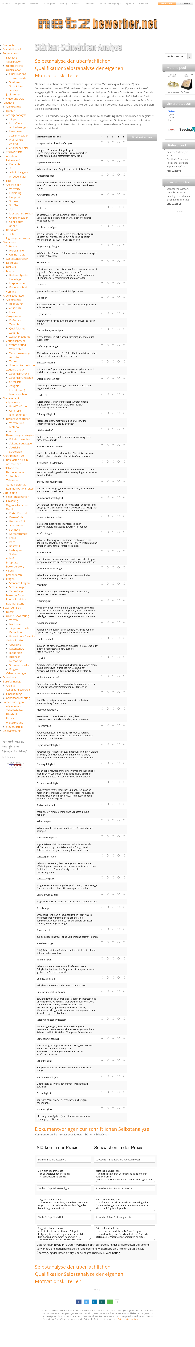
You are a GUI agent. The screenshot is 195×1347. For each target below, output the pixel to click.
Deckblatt (12, 230)
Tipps (12, 119)
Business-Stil (17, 521)
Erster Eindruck (18, 513)
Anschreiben (13, 185)
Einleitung (15, 193)
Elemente (14, 164)
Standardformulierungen (24, 365)
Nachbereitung (15, 603)
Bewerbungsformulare (23, 636)
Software (11, 246)
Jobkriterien (13, 94)
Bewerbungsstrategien (20, 435)
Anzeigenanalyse (16, 115)
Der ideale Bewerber (177, 159)
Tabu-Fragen (17, 591)
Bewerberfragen (16, 595)
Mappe (10, 271)
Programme (16, 250)
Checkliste (15, 382)
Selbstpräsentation (17, 497)
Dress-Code (16, 517)
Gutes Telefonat (16, 484)
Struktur (14, 168)
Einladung (12, 501)
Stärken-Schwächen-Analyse (16, 86)
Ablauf (10, 558)
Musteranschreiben (21, 213)
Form (12, 312)
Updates (6, 3)
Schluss (13, 201)
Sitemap (63, 3)
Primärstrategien (19, 439)
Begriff (10, 612)
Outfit (9, 509)
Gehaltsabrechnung (18, 698)
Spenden (130, 3)
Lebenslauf (13, 160)
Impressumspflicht (176, 166)
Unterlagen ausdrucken (179, 196)
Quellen (10, 111)
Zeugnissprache (15, 341)
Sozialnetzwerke (19, 665)
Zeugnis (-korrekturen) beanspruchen (18, 390)
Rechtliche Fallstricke (177, 162)
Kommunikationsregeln (20, 488)
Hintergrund (49, 3)
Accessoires (16, 525)
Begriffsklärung (18, 406)
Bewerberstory (15, 566)
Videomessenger (16, 673)
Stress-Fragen (17, 587)
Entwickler (34, 3)
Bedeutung (16, 304)
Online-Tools (17, 254)
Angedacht (20, 3)
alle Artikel (174, 171)
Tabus (13, 361)
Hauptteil (14, 197)
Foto (9, 181)
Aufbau (13, 431)
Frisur (12, 538)
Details (10, 718)
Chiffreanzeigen (18, 217)
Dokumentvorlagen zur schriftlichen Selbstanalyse (92, 1129)
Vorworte (15, 189)
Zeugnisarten (14, 316)
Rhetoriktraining (16, 599)
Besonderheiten (15, 472)
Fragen (10, 579)
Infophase (12, 562)
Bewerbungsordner (18, 419)
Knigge (13, 669)
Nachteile (15, 624)
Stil (11, 209)
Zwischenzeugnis (19, 336)
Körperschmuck (18, 534)
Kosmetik (14, 546)
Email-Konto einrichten (178, 199)
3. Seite (10, 234)
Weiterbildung (14, 722)
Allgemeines (13, 107)
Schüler (13, 205)
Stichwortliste (14, 152)
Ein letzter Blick (18, 287)
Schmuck (14, 529)
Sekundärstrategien (21, 443)
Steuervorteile (14, 727)
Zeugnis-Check (15, 369)
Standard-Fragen (19, 583)
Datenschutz (90, 3)
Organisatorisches (17, 505)
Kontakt (75, 3)
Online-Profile (14, 640)
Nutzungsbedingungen (110, 3)
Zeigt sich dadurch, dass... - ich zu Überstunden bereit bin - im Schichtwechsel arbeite (64, 1175)
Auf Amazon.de (185, 92)
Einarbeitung (14, 694)
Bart (12, 542)
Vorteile (14, 620)
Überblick (15, 644)
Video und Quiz (15, 98)
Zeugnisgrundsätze (21, 377)
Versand (11, 291)
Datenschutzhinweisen (128, 1319)
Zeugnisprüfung (19, 373)
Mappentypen (17, 283)
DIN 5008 (11, 267)
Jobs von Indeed (171, 117)
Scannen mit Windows (178, 188)
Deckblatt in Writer (176, 192)
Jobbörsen (15, 653)
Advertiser (144, 3)
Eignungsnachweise (18, 238)
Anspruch (15, 308)
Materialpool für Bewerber (172, 92)
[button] (78, 1302)
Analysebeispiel (18, 148)
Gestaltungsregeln (17, 258)
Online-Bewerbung (17, 616)
